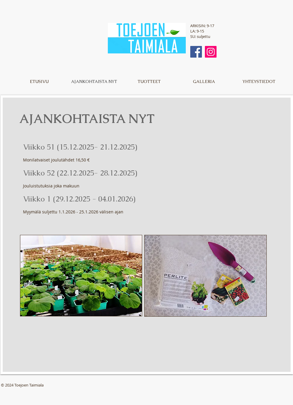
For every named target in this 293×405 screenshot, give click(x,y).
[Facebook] (196, 52)
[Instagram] (211, 52)
